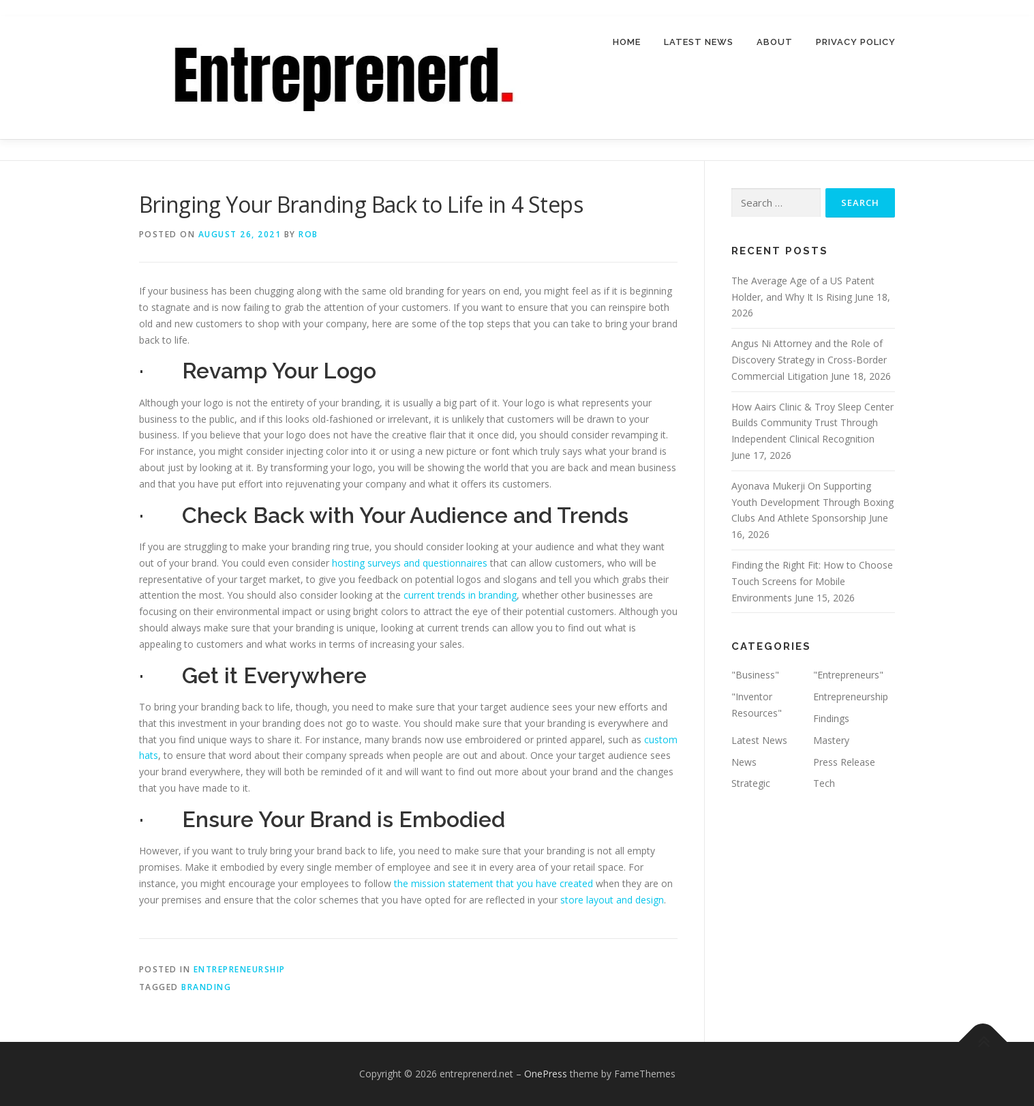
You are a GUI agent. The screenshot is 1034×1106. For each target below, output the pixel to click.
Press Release (844, 762)
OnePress (545, 1073)
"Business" (755, 675)
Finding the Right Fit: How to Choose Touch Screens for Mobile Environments (812, 581)
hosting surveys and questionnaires (409, 562)
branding (206, 987)
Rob (308, 234)
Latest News (698, 42)
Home (627, 42)
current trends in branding (460, 595)
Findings (831, 718)
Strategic (750, 783)
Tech (824, 783)
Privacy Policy (856, 42)
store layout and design (612, 899)
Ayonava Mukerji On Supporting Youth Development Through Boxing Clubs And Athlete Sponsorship (812, 502)
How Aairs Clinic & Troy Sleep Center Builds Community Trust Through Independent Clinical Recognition (812, 423)
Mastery (831, 740)
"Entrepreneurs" (848, 675)
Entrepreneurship (240, 969)
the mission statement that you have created (493, 883)
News (744, 762)
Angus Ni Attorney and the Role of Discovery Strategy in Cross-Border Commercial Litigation (809, 360)
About (775, 42)
